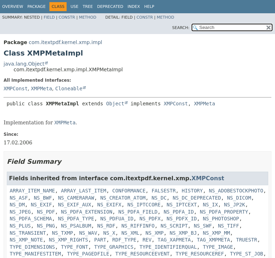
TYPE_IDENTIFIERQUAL (168, 247)
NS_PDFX (149, 218)
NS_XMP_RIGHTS (68, 240)
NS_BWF (43, 198)
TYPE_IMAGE (218, 247)
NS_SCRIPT (174, 226)
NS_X (109, 233)
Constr (67, 17)
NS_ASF (19, 198)
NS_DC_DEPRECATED (197, 198)
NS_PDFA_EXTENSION (86, 212)
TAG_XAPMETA (174, 240)
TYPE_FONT (74, 247)
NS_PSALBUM (76, 226)
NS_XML (130, 233)
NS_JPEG (20, 212)
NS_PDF (46, 212)
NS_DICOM (239, 198)
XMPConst (16, 88)
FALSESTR (163, 191)
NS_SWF (203, 226)
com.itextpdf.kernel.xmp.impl (65, 42)
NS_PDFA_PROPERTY (224, 212)
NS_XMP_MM (216, 233)
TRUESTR (246, 240)
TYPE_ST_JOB (246, 254)
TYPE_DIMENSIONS (32, 247)
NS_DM (17, 204)
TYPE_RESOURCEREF (200, 254)
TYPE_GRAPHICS (114, 247)
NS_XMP (154, 233)
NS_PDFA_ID (179, 212)
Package (37, 6)
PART (100, 240)
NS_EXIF (41, 204)
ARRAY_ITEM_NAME (32, 191)
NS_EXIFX (109, 204)
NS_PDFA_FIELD (138, 212)
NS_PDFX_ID (182, 218)
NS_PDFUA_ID (117, 218)
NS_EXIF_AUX (74, 204)
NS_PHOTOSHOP (221, 218)
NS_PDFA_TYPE (76, 218)
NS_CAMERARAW (76, 198)
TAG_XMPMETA (213, 240)
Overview (12, 6)
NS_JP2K (234, 204)
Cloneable (68, 88)
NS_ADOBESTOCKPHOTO (236, 191)
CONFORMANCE (129, 191)
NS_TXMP (62, 233)
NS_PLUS (20, 226)
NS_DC (159, 198)
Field (49, 17)
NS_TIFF (228, 226)
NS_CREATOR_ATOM (122, 198)
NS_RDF (106, 226)
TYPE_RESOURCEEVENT (142, 254)
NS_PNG (46, 226)
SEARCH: (180, 27)
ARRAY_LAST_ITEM (83, 191)
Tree (88, 6)
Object (115, 103)
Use (74, 6)
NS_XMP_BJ (183, 233)
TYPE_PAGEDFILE (88, 254)
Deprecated (110, 6)
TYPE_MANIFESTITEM (35, 254)
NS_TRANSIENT (28, 233)
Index (133, 6)
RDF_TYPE (124, 240)
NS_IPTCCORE (144, 204)
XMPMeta (41, 88)
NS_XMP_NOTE (26, 240)
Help (149, 6)
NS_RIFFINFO (138, 226)
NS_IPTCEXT (182, 204)
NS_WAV (88, 233)
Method (87, 17)
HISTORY (192, 191)
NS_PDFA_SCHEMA (31, 218)
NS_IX (210, 204)
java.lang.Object (24, 64)
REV (147, 240)
